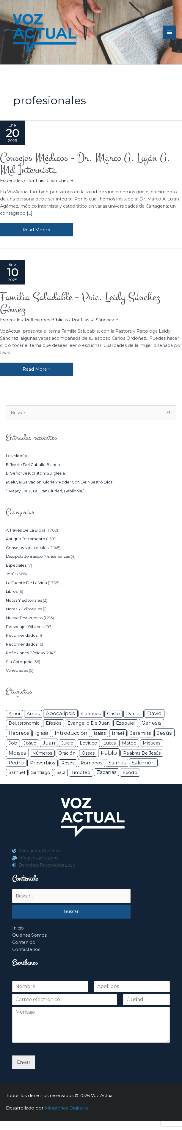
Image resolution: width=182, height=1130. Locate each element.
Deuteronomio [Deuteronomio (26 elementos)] (24, 723)
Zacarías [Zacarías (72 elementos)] (106, 772)
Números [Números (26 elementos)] (42, 753)
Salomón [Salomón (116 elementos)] (143, 763)
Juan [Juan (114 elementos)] (49, 743)
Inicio (18, 928)
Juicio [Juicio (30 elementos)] (67, 743)
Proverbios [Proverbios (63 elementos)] (42, 763)
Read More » (36, 228)
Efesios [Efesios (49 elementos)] (53, 723)
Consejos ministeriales (27, 547)
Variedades (17, 670)
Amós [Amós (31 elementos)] (33, 713)
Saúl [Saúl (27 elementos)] (61, 772)
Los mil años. (18, 455)
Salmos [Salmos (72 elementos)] (117, 763)
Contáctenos (26, 949)
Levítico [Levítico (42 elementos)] (88, 743)
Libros (12, 591)
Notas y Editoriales (24, 600)
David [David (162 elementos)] (154, 713)
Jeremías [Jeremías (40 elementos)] (140, 733)
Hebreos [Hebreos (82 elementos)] (19, 733)
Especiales (11, 180)
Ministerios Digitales (66, 1108)
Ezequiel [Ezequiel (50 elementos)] (125, 723)
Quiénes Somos (29, 935)
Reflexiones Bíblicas (46, 320)
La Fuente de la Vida (26, 582)
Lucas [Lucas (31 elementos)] (109, 743)
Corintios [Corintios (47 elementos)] (91, 713)
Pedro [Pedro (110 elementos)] (16, 763)
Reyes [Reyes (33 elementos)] (67, 763)
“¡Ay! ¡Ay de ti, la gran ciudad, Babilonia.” (45, 491)
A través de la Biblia (26, 530)
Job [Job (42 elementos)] (13, 743)
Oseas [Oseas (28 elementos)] (88, 753)
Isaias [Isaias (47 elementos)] (100, 733)
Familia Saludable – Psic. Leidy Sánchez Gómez (80, 303)
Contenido (23, 942)
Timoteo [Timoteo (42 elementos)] (80, 772)
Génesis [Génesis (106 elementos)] (151, 723)
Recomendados (21, 635)
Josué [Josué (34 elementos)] (29, 743)
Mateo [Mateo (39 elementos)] (129, 743)
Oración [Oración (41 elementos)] (67, 753)
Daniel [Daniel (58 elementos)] (133, 713)
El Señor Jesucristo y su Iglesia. (36, 473)
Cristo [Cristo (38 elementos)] (113, 713)
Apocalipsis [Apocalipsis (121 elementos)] (60, 713)
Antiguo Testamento (25, 538)
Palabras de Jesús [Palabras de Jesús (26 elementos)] (142, 753)
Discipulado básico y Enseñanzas (38, 556)
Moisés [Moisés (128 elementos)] (17, 753)
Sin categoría (19, 661)
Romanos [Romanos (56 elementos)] (91, 763)
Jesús (11, 573)
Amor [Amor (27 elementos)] (15, 713)
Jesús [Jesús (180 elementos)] (164, 733)
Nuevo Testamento (24, 617)
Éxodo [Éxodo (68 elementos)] (130, 772)
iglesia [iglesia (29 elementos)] (41, 733)
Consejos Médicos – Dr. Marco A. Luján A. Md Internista (85, 164)
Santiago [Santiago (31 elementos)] (40, 772)
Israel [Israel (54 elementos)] (118, 733)
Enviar (23, 1062)
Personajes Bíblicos (24, 626)
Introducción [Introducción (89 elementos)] (71, 733)
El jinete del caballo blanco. (33, 464)
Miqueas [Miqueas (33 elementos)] (151, 743)
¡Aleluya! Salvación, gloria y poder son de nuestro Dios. (59, 482)
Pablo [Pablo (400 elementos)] (109, 752)
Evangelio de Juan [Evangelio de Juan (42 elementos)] (89, 723)
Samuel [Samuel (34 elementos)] (17, 772)
